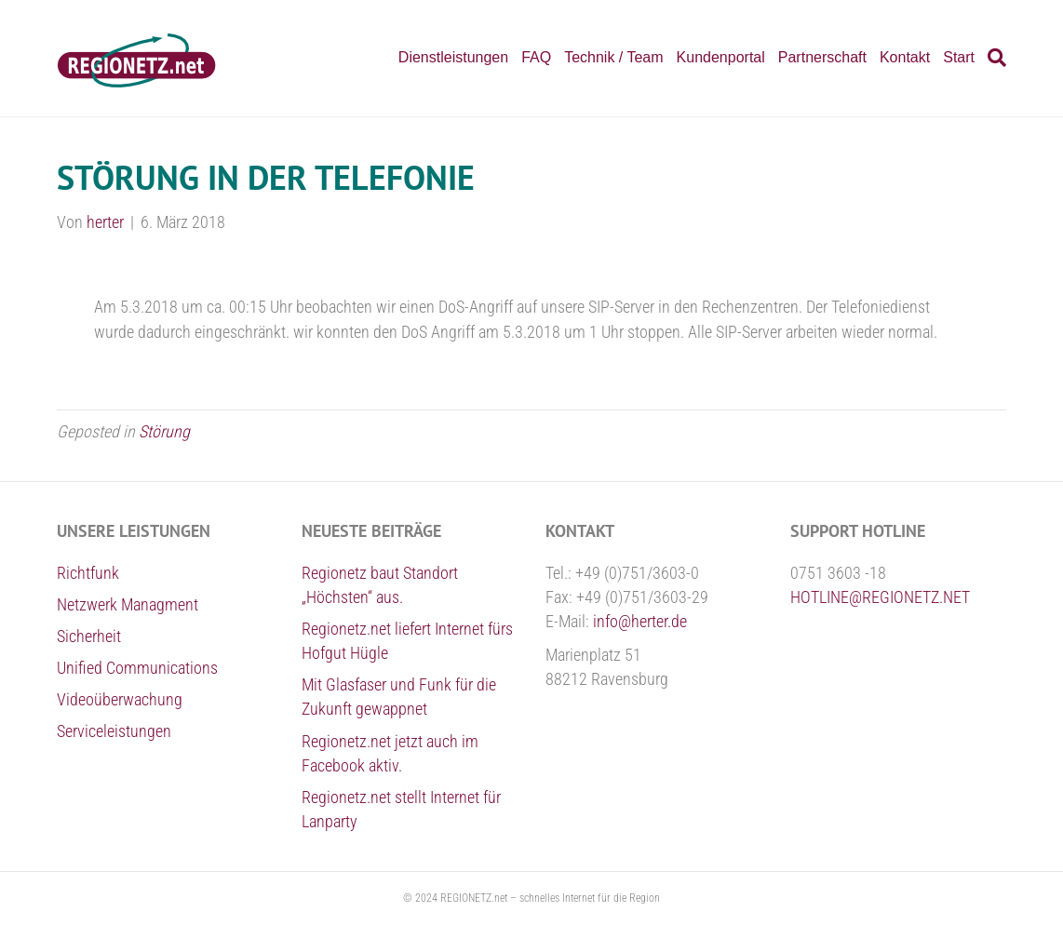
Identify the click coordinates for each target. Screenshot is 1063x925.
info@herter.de (640, 621)
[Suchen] (993, 57)
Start (959, 57)
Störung (164, 431)
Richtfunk (88, 573)
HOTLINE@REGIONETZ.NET (880, 597)
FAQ (536, 57)
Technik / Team (613, 57)
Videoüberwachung (119, 699)
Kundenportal (721, 57)
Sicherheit (89, 636)
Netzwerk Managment (127, 604)
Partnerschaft (822, 57)
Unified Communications (137, 667)
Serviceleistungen (114, 731)
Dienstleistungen (453, 57)
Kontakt (905, 57)
